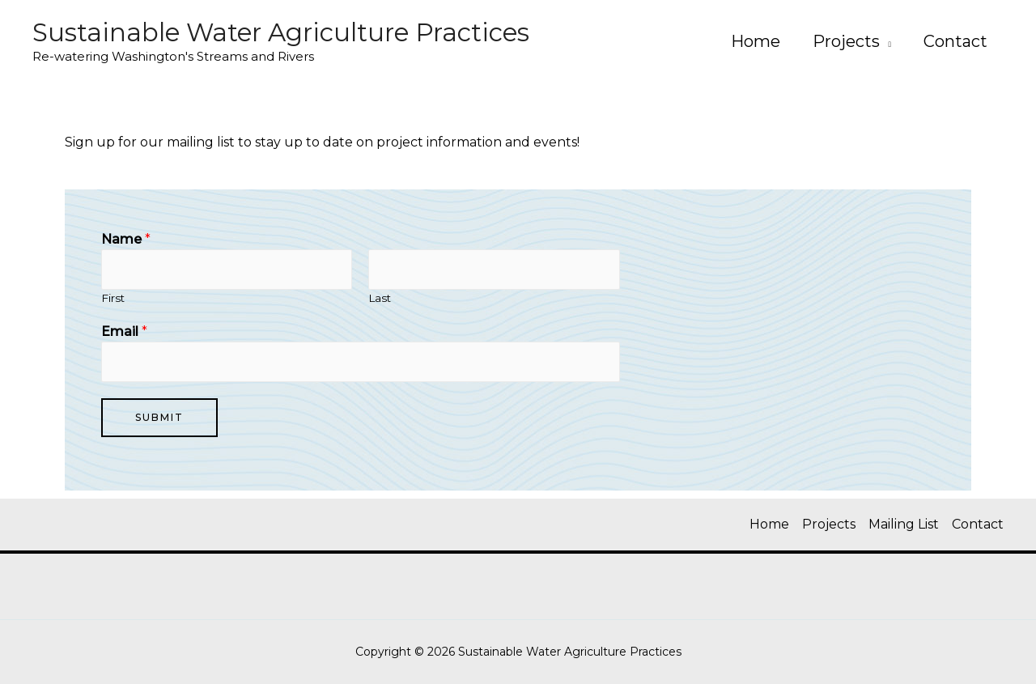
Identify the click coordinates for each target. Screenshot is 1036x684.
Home (755, 41)
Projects (846, 41)
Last (379, 297)
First (113, 297)
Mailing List (903, 524)
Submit (159, 417)
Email (124, 331)
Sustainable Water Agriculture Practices (280, 32)
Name (126, 239)
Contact (955, 41)
